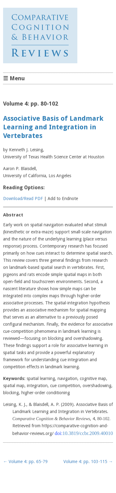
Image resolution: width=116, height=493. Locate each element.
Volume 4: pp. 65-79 (25, 461)
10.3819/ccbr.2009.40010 (87, 433)
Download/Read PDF (23, 198)
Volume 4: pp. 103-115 (88, 461)
